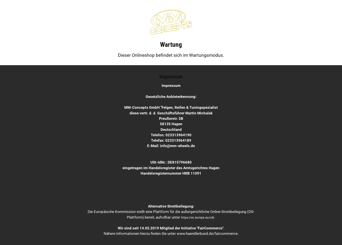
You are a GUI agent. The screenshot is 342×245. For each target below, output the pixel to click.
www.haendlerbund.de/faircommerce (207, 233)
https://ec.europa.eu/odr (197, 217)
